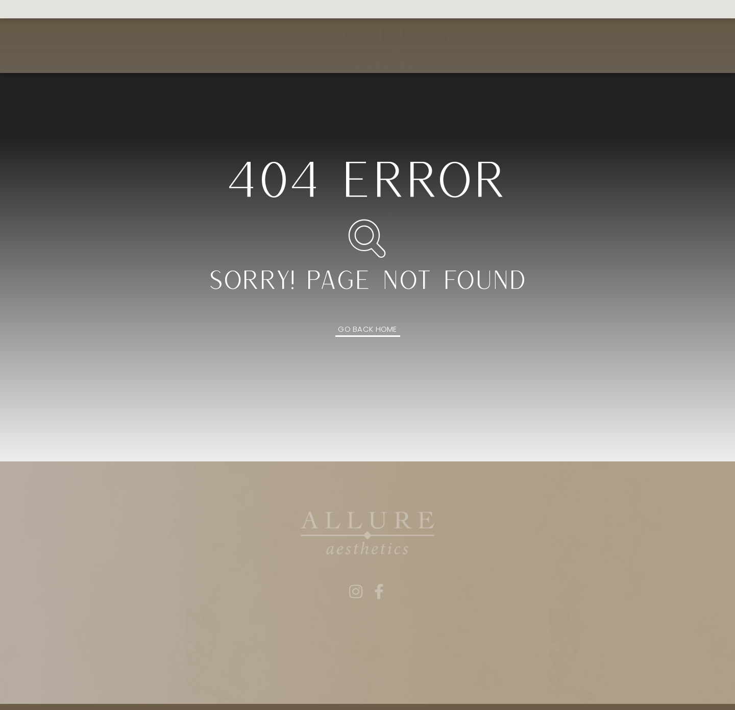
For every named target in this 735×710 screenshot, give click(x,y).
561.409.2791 (36, 9)
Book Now (361, 9)
